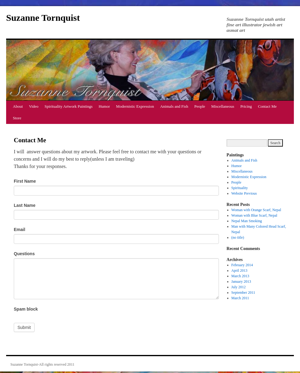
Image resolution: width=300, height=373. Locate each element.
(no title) (237, 237)
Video (34, 106)
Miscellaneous (222, 106)
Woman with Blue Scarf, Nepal (254, 215)
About (18, 106)
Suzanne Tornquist (43, 18)
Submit (24, 327)
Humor (104, 106)
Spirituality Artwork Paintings (69, 106)
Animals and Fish (174, 106)
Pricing (246, 106)
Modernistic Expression (135, 106)
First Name (25, 181)
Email (19, 229)
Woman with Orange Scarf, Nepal (256, 210)
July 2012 (238, 287)
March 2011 (240, 298)
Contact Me (267, 106)
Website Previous (244, 193)
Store (17, 118)
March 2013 (240, 276)
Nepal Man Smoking (246, 221)
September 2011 (243, 292)
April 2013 (239, 270)
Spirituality (239, 188)
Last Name (25, 205)
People (199, 106)
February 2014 (242, 265)
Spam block (26, 309)
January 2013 (241, 281)
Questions (24, 253)
